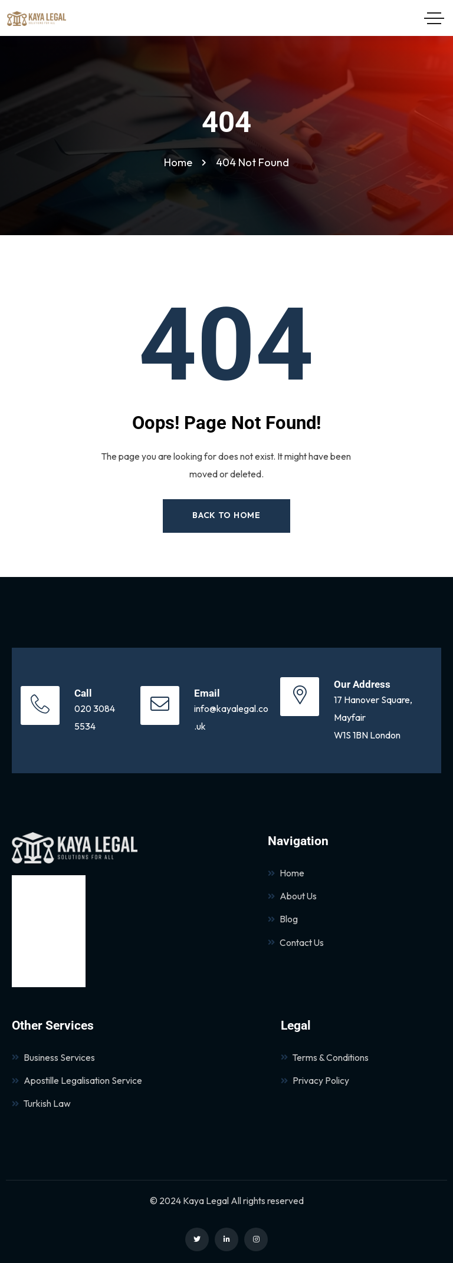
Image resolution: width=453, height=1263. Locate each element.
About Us (292, 896)
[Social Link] (197, 1239)
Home (286, 873)
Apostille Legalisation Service (77, 1080)
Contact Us (296, 942)
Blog (283, 919)
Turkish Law (41, 1103)
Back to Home (226, 515)
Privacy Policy (315, 1080)
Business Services (53, 1057)
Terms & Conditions (325, 1057)
